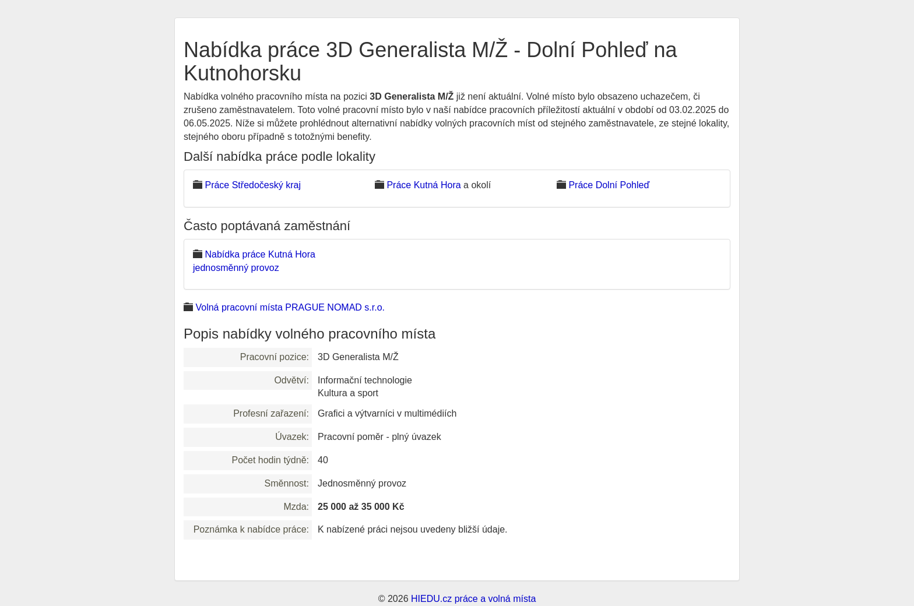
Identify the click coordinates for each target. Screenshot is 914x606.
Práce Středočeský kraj (253, 185)
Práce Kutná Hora (423, 185)
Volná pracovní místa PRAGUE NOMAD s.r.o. (290, 307)
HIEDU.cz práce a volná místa (473, 599)
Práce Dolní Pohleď (608, 185)
